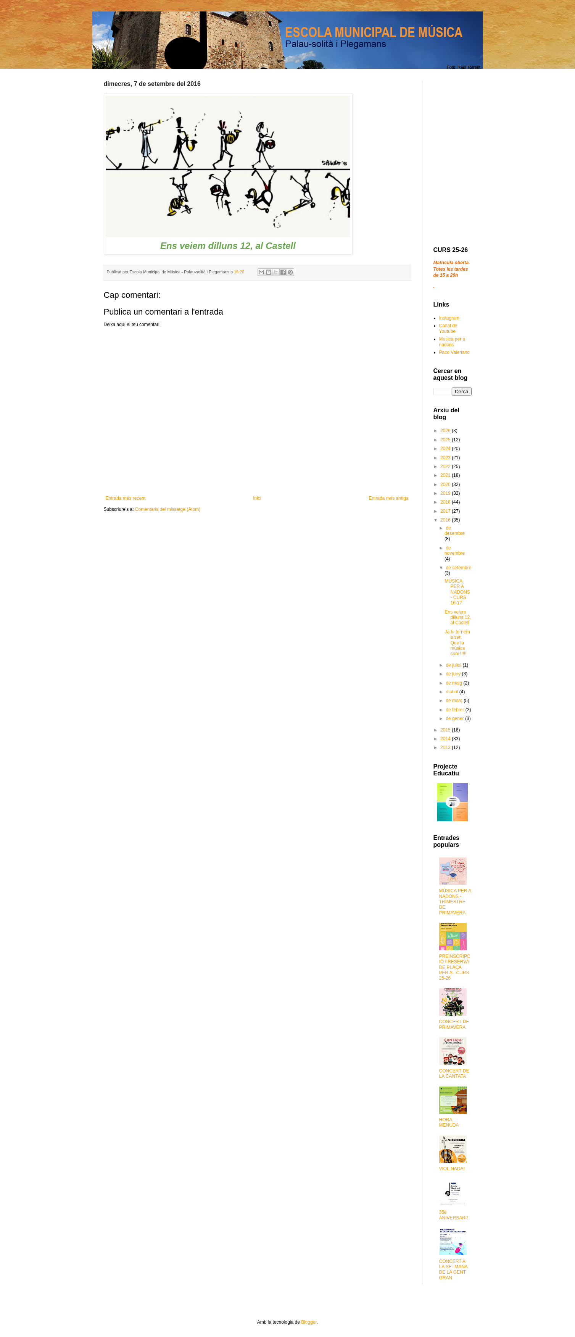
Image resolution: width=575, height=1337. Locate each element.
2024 (446, 448)
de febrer (455, 709)
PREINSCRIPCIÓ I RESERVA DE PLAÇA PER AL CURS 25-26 (454, 967)
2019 (446, 493)
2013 (446, 747)
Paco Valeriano (454, 352)
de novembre (455, 550)
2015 (446, 730)
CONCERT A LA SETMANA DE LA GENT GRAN (453, 1269)
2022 (446, 466)
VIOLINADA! (452, 1168)
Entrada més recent (126, 498)
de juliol (454, 665)
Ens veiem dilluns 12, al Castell (458, 617)
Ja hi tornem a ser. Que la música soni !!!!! (457, 643)
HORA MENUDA (449, 1122)
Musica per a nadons (452, 341)
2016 (446, 520)
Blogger (309, 1322)
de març (455, 700)
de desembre (455, 530)
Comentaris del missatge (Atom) (167, 509)
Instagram (449, 318)
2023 (446, 457)
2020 (446, 484)
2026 (446, 430)
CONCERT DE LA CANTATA (454, 1073)
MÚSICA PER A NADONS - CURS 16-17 (457, 592)
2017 (446, 511)
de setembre (458, 567)
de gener (455, 718)
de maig (454, 683)
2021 (446, 475)
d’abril (452, 691)
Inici (257, 498)
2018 (446, 502)
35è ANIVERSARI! (453, 1214)
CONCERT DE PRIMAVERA (454, 1024)
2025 (446, 439)
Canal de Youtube (448, 328)
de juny (454, 674)
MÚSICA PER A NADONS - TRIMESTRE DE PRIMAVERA (455, 902)
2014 (446, 738)
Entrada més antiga (388, 498)
